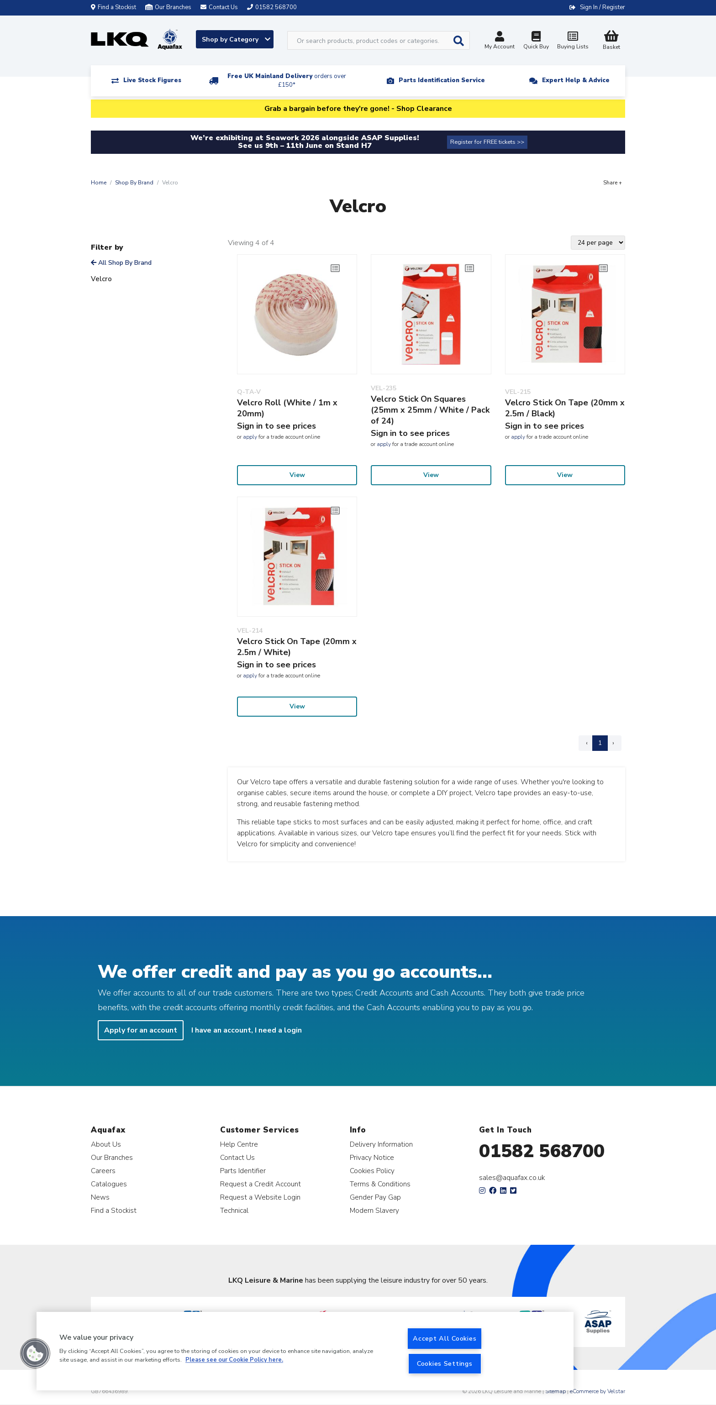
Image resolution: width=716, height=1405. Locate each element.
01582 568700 (542, 1151)
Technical (234, 1210)
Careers (103, 1170)
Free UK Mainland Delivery (286, 80)
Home (98, 182)
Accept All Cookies (444, 1338)
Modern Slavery (374, 1210)
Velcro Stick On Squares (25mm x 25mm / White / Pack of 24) (430, 409)
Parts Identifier (243, 1170)
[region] (305, 1351)
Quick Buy (536, 41)
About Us (106, 1144)
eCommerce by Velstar (597, 1391)
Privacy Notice (372, 1157)
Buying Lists (573, 41)
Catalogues (109, 1184)
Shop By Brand (134, 182)
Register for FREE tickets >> (487, 142)
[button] (35, 1353)
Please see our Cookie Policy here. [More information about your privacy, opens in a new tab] (234, 1360)
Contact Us (237, 1157)
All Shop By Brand (121, 262)
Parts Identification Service (442, 80)
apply (250, 436)
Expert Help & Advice (576, 80)
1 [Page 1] (600, 743)
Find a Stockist (113, 7)
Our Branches (168, 7)
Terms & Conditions (380, 1184)
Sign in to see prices (276, 425)
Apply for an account (140, 1030)
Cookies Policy (372, 1170)
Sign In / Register (602, 7)
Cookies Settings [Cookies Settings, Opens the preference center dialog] (445, 1363)
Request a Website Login (260, 1197)
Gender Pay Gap (375, 1197)
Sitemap (555, 1391)
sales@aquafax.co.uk (512, 1178)
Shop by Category (236, 39)
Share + (612, 182)
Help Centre (239, 1144)
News (100, 1197)
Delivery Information (381, 1144)
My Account (499, 41)
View (297, 475)
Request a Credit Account (260, 1184)
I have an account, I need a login (246, 1030)
